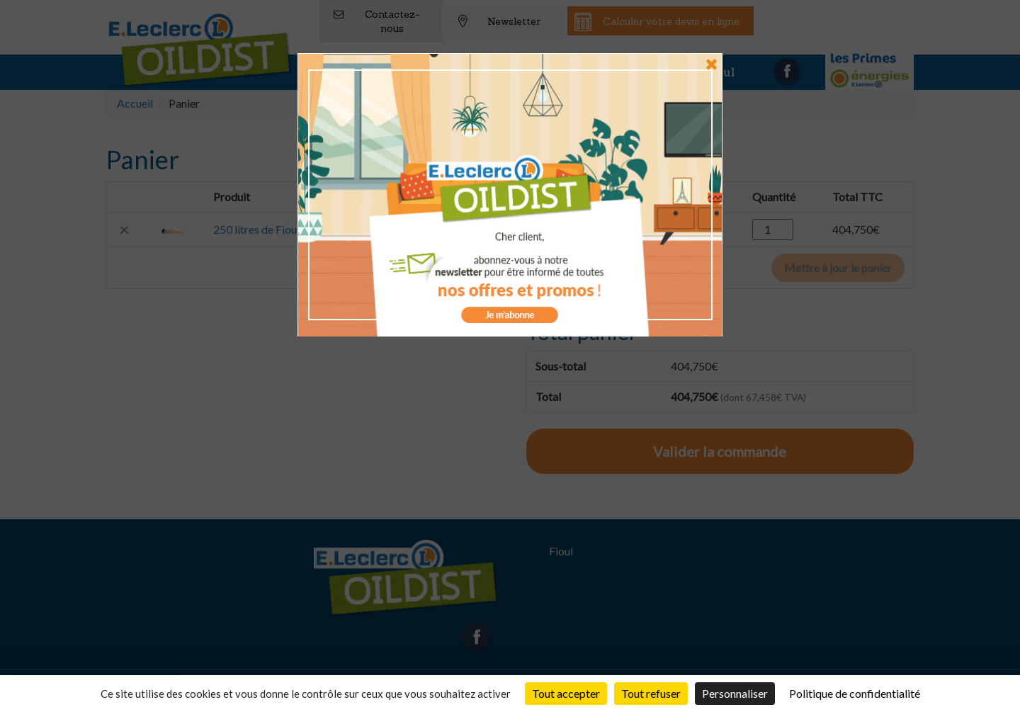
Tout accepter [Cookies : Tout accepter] (566, 693)
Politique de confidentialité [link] (854, 693)
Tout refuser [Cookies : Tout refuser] (651, 693)
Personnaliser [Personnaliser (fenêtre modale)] (735, 693)
